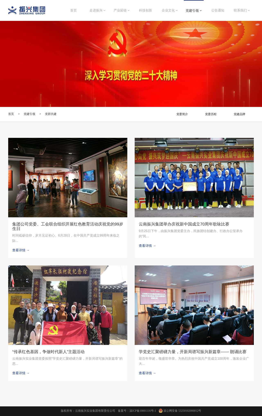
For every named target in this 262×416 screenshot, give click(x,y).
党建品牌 (239, 114)
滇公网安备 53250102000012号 (180, 410)
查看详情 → (20, 250)
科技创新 (145, 10)
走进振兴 (97, 10)
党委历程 (211, 114)
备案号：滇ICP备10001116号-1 (137, 410)
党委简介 (182, 114)
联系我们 (242, 10)
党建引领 (194, 10)
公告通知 (217, 10)
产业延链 (122, 10)
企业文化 (170, 10)
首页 (11, 114)
